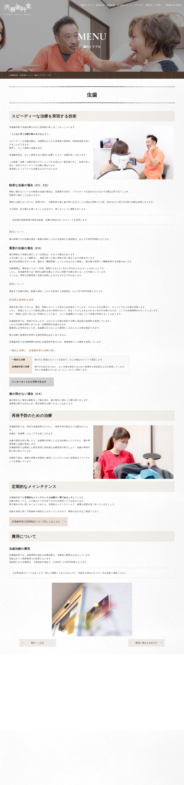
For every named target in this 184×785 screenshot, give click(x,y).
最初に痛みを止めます (149, 643)
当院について (87, 5)
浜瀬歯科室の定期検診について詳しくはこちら (36, 521)
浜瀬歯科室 (13, 75)
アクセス (139, 5)
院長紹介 (100, 5)
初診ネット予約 (153, 5)
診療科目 (111, 5)
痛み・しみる (32, 643)
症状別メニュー (125, 5)
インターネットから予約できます (29, 382)
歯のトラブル (92, 46)
